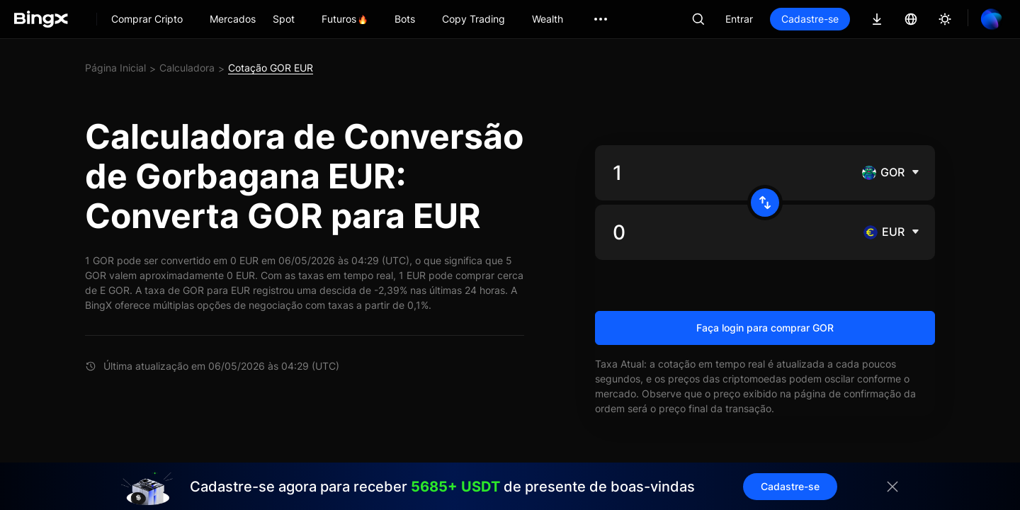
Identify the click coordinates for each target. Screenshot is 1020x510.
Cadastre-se (810, 19)
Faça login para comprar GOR (765, 328)
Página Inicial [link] (115, 68)
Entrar (739, 19)
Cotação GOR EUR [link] (270, 68)
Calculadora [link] (187, 68)
